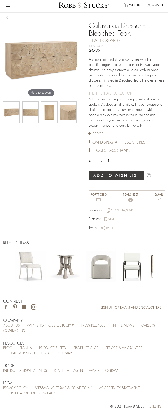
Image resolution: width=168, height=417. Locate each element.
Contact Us (14, 331)
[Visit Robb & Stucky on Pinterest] (15, 307)
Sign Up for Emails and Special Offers (130, 307)
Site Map (65, 353)
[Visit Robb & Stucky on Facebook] (6, 307)
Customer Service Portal (29, 353)
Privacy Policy (15, 388)
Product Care (86, 348)
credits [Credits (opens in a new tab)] (155, 406)
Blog (7, 348)
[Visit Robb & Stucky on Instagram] (33, 307)
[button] (7, 5)
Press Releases (93, 325)
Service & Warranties (123, 348)
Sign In (25, 348)
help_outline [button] (149, 175)
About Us (11, 325)
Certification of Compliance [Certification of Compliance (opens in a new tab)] (32, 393)
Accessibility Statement (119, 388)
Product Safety (52, 348)
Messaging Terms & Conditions (63, 388)
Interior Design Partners (25, 370)
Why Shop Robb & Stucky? (50, 325)
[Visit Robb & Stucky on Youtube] (24, 307)
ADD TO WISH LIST (116, 175)
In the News (123, 325)
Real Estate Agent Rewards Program (86, 370)
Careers (148, 325)
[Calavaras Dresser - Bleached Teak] (30, 267)
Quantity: (96, 161)
